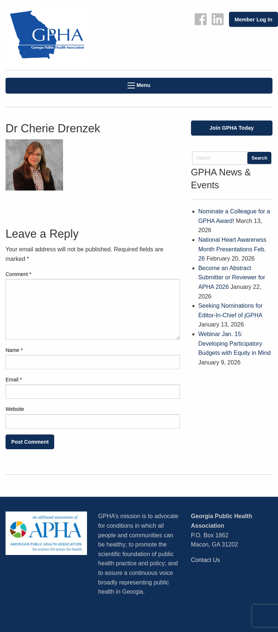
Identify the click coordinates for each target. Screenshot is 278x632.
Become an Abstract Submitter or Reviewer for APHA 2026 (231, 277)
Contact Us (205, 560)
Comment (18, 274)
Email (14, 380)
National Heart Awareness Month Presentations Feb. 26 (232, 249)
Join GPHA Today (231, 128)
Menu (139, 85)
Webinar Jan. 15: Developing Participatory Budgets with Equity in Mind (234, 343)
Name (14, 350)
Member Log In (253, 19)
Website (15, 409)
